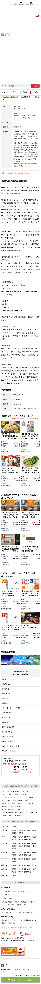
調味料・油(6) (7, 732)
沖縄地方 (4, 875)
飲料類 (31, 797)
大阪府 (34, 852)
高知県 (34, 865)
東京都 (20, 839)
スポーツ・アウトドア (27, 812)
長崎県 (27, 869)
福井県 (34, 843)
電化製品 (18, 815)
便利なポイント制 (24, 891)
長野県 (3, 451)
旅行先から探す (5, 92)
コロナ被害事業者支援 (9, 812)
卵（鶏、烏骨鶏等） (8, 809)
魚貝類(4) (5, 689)
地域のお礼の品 (15, 806)
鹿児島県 (28, 872)
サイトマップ (5, 972)
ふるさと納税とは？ (8, 891)
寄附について (21, 905)
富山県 (20, 843)
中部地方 (3, 449)
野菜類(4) (5, 698)
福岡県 (23, 564)
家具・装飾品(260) (8, 727)
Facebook (2, 965)
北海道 (3, 530)
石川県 (27, 843)
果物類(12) (6, 684)
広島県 (34, 859)
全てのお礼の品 (36, 92)
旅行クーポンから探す (15, 92)
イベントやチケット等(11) (11, 708)
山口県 (14, 861)
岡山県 (27, 859)
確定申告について (8, 912)
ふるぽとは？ (6, 894)
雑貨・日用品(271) (8, 736)
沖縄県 (14, 875)
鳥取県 (14, 859)
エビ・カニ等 (6, 794)
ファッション (28, 803)
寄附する (31, 4)
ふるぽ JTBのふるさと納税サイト (7, 43)
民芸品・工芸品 (7, 815)
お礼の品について (26, 902)
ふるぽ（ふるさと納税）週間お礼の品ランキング (18, 927)
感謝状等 (5, 806)
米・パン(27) (6, 693)
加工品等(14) (6, 713)
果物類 (9, 791)
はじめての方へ (15, 4)
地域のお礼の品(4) (8, 741)
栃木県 (20, 837)
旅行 (3, 791)
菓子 (3, 800)
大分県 (14, 872)
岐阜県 (27, 846)
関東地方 (4, 837)
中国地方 (4, 859)
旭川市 (8, 530)
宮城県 (27, 830)
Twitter (7, 965)
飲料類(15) (6, 717)
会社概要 (17, 970)
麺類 (8, 800)
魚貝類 (17, 791)
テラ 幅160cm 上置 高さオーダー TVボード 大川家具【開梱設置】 (29, 549)
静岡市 (28, 609)
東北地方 (4, 830)
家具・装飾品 (17, 800)
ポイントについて (8, 905)
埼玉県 (34, 837)
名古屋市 (8, 609)
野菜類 (16, 794)
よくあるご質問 (21, 4)
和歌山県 (28, 855)
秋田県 (34, 830)
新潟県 (14, 843)
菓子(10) (5, 722)
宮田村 (8, 451)
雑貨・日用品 (16, 803)
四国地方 (4, 865)
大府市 (28, 643)
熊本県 (34, 869)
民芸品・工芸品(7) (8, 751)
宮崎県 (20, 872)
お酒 (22, 794)
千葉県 (14, 839)
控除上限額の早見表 (30, 920)
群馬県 (27, 837)
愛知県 (3, 609)
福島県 (20, 833)
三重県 (14, 852)
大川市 (28, 564)
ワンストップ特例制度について (27, 912)
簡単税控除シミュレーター (11, 920)
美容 (26, 800)
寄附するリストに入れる (22, 980)
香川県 (20, 865)
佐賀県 (20, 869)
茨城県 (14, 837)
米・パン (29, 791)
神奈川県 (28, 839)
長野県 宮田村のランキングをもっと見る (25, 418)
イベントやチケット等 (9, 797)
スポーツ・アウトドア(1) (10, 746)
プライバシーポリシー (29, 970)
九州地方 (23, 562)
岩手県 (20, 830)
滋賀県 (20, 852)
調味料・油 (5, 803)
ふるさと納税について (9, 902)
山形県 (14, 833)
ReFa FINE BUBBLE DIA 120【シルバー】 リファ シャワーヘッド (10, 593)
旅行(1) (4, 679)
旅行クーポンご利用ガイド (26, 92)
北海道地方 (4, 528)
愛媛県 (27, 865)
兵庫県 (14, 855)
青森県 (14, 830)
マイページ (27, 4)
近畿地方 (4, 852)
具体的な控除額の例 (8, 923)
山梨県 (14, 846)
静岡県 (23, 609)
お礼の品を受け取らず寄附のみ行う (19, 173)
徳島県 (14, 865)
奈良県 (20, 855)
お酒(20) (5, 703)
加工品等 (23, 797)
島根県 (20, 859)
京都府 (27, 852)
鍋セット (21, 809)
